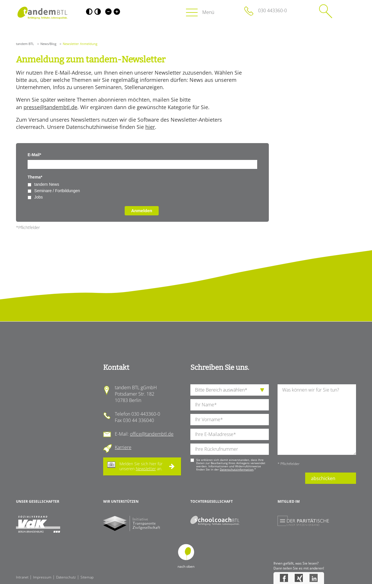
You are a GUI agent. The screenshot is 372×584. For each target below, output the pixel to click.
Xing (299, 578)
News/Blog (48, 43)
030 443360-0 (272, 10)
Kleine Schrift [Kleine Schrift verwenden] (108, 11)
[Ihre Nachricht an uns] (317, 419)
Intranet (22, 577)
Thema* (35, 177)
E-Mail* (34, 154)
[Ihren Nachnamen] (229, 404)
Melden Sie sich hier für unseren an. (140, 466)
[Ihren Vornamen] (229, 419)
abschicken (323, 478)
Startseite (42, 12)
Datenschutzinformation (236, 469)
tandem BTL (25, 43)
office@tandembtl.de (152, 434)
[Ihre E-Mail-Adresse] (229, 434)
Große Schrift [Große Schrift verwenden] (116, 11)
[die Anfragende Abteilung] (229, 390)
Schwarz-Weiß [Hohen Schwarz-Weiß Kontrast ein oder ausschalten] (89, 11)
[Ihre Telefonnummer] (229, 449)
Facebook (284, 578)
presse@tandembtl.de (50, 107)
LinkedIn (314, 578)
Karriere (123, 447)
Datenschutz (66, 577)
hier (150, 126)
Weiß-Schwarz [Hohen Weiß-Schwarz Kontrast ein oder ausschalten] (97, 11)
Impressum (42, 577)
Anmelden (141, 210)
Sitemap (87, 577)
